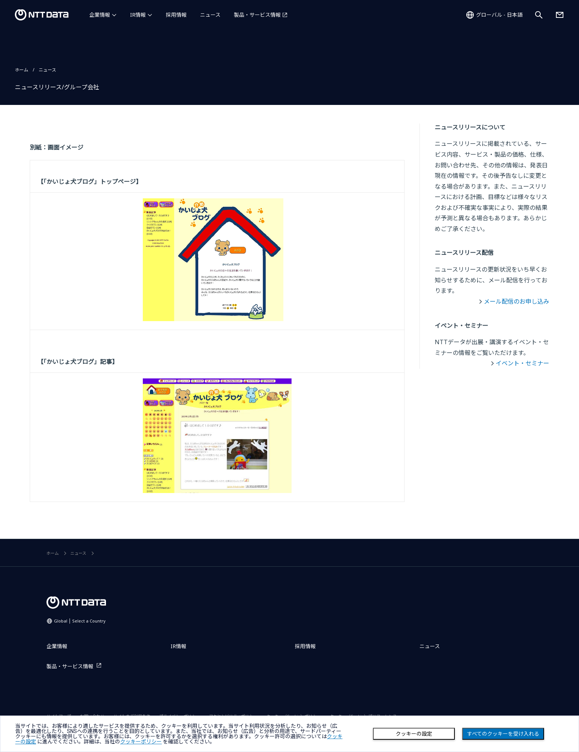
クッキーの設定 (414, 734)
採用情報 (176, 14)
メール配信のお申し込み (516, 301)
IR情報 (138, 14)
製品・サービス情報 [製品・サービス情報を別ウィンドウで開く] (257, 14)
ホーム (21, 70)
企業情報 (99, 14)
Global (80, 621)
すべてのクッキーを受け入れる (503, 734)
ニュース (210, 14)
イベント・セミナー (522, 363)
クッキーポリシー (141, 742)
